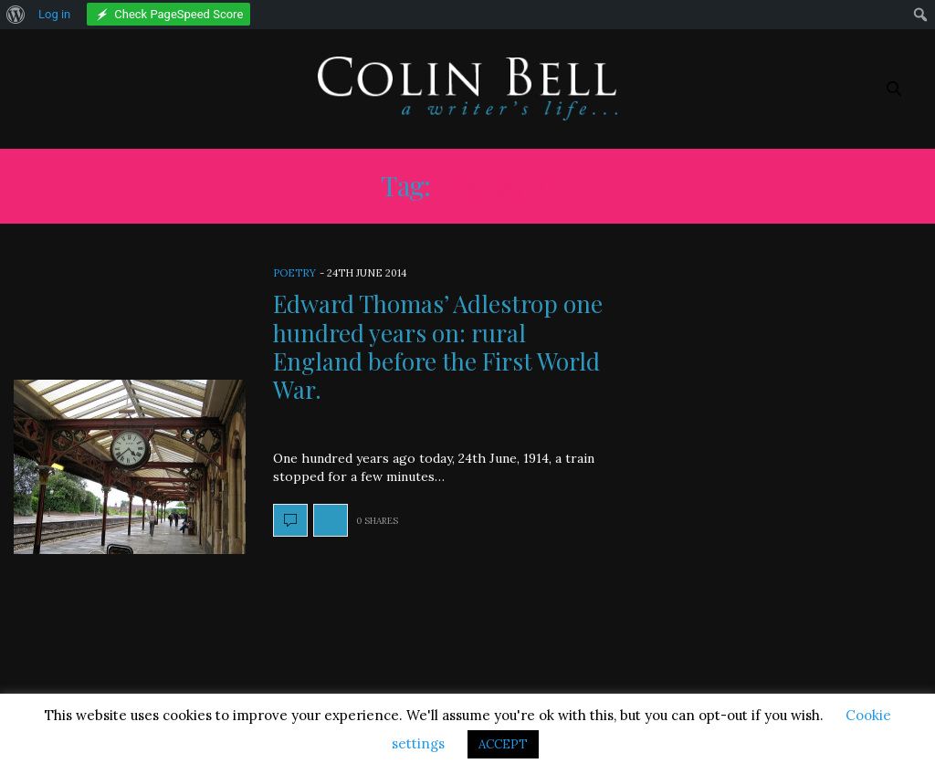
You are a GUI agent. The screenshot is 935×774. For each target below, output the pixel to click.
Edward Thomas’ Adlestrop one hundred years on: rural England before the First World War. (438, 346)
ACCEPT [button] (503, 744)
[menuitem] (16, 14)
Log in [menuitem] (54, 14)
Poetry (294, 273)
